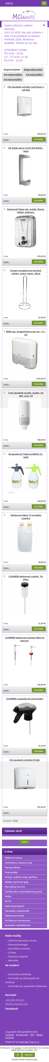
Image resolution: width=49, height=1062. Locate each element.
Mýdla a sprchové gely (16, 881)
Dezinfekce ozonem (19, 948)
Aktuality (13, 960)
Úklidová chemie (13, 857)
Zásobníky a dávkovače (17, 910)
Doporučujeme (12, 69)
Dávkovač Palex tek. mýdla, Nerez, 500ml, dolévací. (26, 211)
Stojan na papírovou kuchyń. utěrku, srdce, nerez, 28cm (26, 272)
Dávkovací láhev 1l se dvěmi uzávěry (26, 517)
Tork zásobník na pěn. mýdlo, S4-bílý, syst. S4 (26, 394)
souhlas (18, 1048)
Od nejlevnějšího (13, 74)
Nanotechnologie (18, 944)
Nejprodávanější (33, 69)
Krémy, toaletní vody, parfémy (21, 877)
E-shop (12, 952)
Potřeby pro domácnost (17, 920)
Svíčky (8, 896)
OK (18, 1055)
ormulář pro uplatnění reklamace (28, 986)
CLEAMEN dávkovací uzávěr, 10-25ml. (25, 578)
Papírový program (14, 905)
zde (35, 1059)
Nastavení (28, 1055)
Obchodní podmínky (19, 974)
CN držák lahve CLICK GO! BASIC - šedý (26, 149)
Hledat (24, 842)
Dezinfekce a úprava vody (18, 862)
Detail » (6, 140)
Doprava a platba (18, 956)
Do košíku (38, 139)
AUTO (8, 901)
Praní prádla (11, 872)
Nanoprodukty (12, 867)
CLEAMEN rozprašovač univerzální (24, 698)
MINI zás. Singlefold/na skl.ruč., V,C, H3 (26, 333)
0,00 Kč (9, 3)
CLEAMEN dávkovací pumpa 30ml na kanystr (24, 639)
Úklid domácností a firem (22, 940)
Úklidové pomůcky (14, 915)
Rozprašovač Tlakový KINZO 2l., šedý (26, 456)
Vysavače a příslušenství (17, 925)
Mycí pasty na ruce (15, 886)
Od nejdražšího (34, 74)
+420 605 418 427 (14, 999)
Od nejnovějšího (13, 79)
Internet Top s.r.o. (29, 1041)
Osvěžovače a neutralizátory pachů (23, 891)
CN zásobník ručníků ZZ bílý (24, 759)
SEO (32, 1034)
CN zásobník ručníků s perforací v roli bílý (26, 88)
